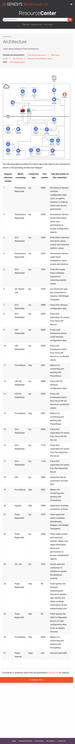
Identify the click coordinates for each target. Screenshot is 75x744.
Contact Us (62, 741)
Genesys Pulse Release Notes (40, 58)
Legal (14, 741)
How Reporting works (37, 55)
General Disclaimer (25, 741)
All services (17, 58)
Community (39, 741)
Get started (48, 24)
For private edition (17, 62)
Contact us (53, 672)
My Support (51, 741)
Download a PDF (36, 680)
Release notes (36, 24)
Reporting (7, 36)
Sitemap (26, 24)
